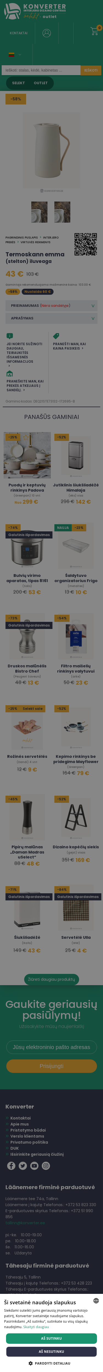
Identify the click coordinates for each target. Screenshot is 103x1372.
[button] (52, 1363)
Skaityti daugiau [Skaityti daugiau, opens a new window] (36, 1327)
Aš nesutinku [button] (51, 1351)
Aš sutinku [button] (51, 1338)
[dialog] (51, 686)
